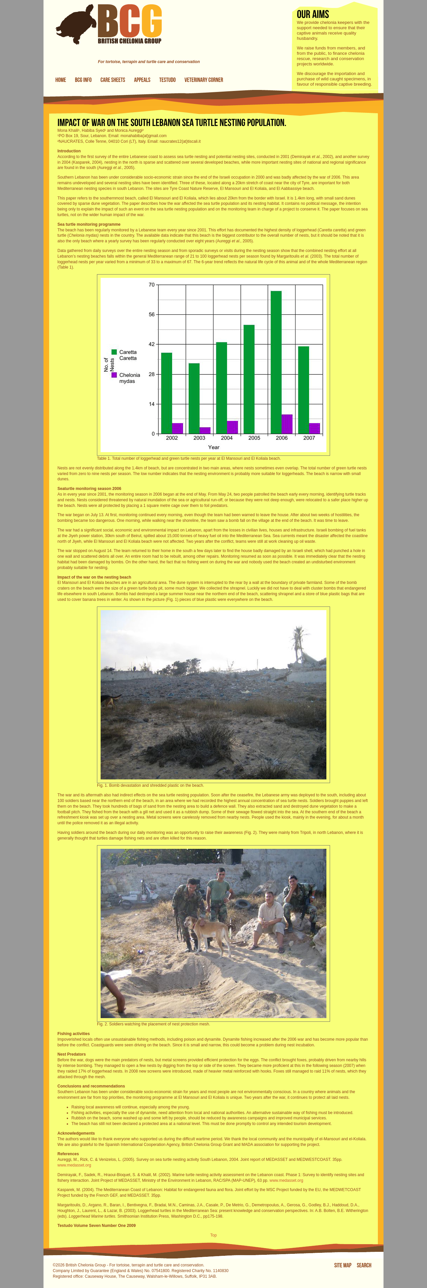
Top (213, 1235)
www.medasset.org (74, 1165)
